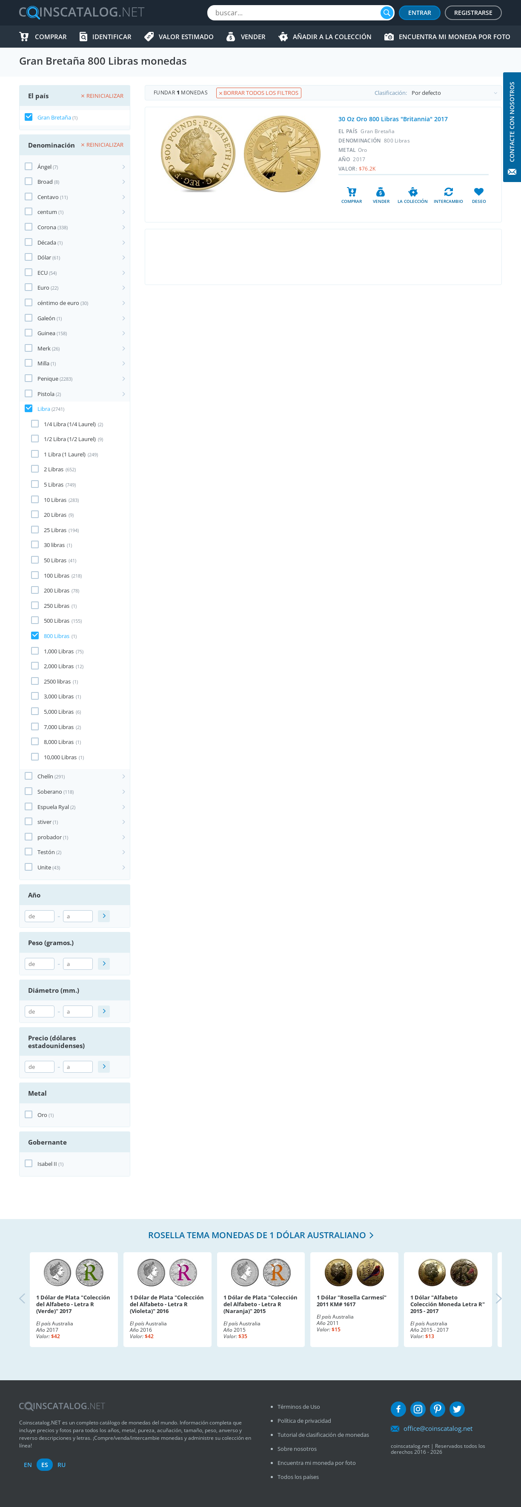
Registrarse (473, 13)
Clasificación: (438, 93)
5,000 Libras (59, 711)
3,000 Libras (59, 696)
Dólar (44, 257)
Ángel (44, 167)
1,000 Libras (59, 651)
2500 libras (57, 681)
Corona (46, 227)
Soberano (49, 791)
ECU (42, 272)
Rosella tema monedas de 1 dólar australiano (257, 1235)
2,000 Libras (59, 666)
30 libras (54, 545)
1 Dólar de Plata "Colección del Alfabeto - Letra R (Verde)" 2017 (73, 1304)
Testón (46, 852)
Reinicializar (102, 96)
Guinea (46, 333)
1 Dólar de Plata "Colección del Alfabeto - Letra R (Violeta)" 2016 (167, 1304)
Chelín (45, 776)
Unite (44, 867)
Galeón (46, 318)
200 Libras (56, 590)
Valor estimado (186, 36)
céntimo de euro (58, 303)
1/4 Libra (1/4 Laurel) (70, 424)
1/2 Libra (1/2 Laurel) (70, 439)
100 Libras (56, 575)
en (28, 1465)
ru (61, 1465)
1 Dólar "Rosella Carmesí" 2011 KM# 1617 (351, 1301)
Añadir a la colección (332, 36)
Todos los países (298, 1477)
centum (47, 212)
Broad (45, 181)
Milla (43, 363)
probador (49, 837)
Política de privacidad (304, 1420)
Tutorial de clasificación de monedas (323, 1435)
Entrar (419, 13)
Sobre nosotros (297, 1449)
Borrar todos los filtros (258, 93)
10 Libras (55, 500)
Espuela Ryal (53, 807)
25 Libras (55, 530)
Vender (253, 36)
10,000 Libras (60, 757)
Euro (43, 287)
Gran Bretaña (54, 117)
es (44, 1465)
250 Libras (56, 606)
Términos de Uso (299, 1406)
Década (46, 242)
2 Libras (53, 469)
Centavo (48, 197)
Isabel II (47, 1164)
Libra (43, 409)
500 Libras (56, 620)
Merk (44, 348)
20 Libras (55, 514)
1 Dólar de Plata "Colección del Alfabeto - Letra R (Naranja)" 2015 (260, 1304)
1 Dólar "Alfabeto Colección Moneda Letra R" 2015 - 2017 (447, 1304)
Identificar (112, 36)
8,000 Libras (59, 742)
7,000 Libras (59, 727)
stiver (44, 822)
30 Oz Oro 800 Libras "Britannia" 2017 (393, 119)
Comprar (51, 36)
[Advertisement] (323, 257)
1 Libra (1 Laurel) (65, 454)
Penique (47, 378)
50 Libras (55, 560)
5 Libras (53, 484)
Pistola (45, 394)
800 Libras (56, 636)
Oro (42, 1115)
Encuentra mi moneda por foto (454, 36)
